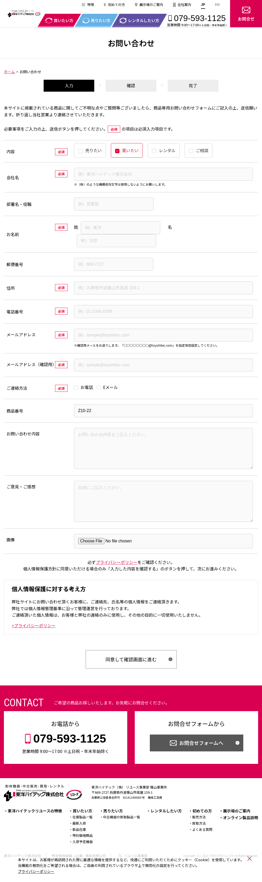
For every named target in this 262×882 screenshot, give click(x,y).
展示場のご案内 (151, 4)
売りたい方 (113, 825)
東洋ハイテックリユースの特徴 (35, 825)
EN (217, 4)
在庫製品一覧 (82, 831)
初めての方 (116, 4)
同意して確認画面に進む (131, 673)
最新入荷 (79, 837)
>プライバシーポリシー (34, 640)
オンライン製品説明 (240, 832)
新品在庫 (79, 843)
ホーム (9, 71)
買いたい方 (82, 825)
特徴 (90, 4)
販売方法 (199, 831)
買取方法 (199, 837)
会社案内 (184, 4)
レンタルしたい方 (166, 825)
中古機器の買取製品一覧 (121, 831)
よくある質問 (202, 843)
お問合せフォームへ (201, 757)
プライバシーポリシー (36, 871)
